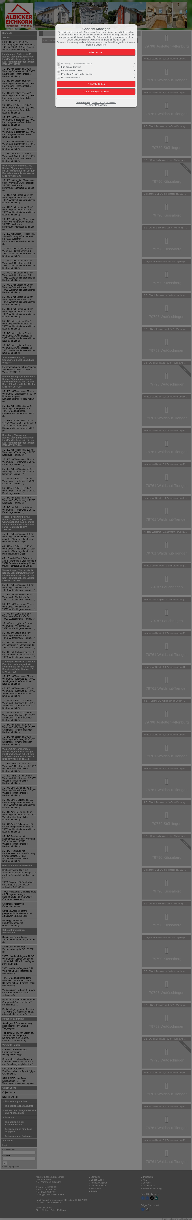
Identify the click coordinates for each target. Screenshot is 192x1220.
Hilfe (104, 45)
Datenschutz (98, 102)
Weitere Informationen (96, 105)
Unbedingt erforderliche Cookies (76, 63)
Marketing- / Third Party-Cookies (76, 74)
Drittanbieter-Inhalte (70, 77)
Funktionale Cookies (71, 67)
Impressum (110, 102)
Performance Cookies (71, 70)
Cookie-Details (83, 102)
